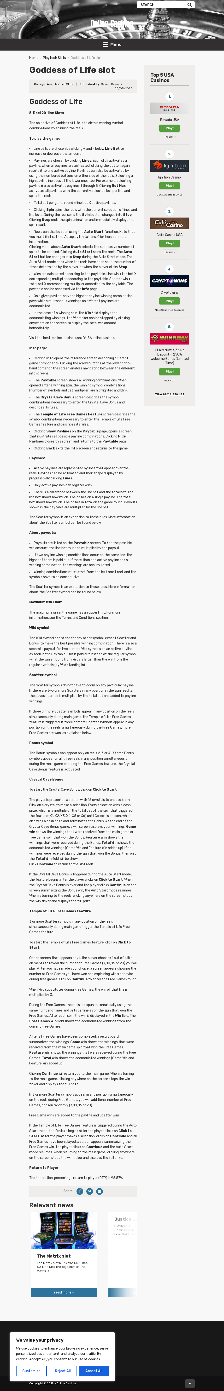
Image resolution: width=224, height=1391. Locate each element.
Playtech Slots (54, 58)
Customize (31, 1371)
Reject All (63, 1371)
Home (33, 58)
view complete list (169, 394)
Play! (170, 128)
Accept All (93, 1371)
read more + (64, 1292)
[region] (62, 1356)
